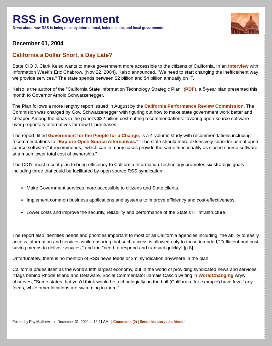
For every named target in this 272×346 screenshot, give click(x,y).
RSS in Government (66, 19)
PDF (190, 89)
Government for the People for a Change (93, 135)
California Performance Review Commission (194, 106)
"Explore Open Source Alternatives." (97, 141)
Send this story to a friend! (162, 322)
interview (238, 66)
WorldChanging (215, 275)
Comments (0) (125, 322)
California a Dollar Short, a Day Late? (62, 55)
